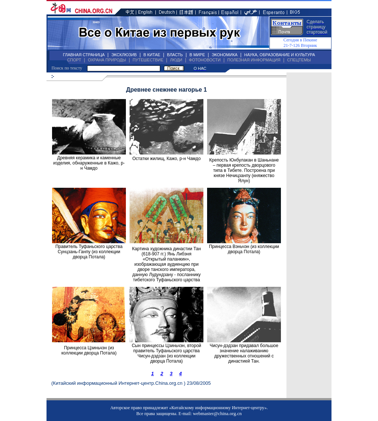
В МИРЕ (197, 54)
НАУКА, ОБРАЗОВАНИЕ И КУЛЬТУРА (279, 54)
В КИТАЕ (151, 54)
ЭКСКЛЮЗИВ (124, 54)
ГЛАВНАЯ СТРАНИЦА (84, 54)
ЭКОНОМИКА (224, 54)
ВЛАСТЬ (175, 54)
